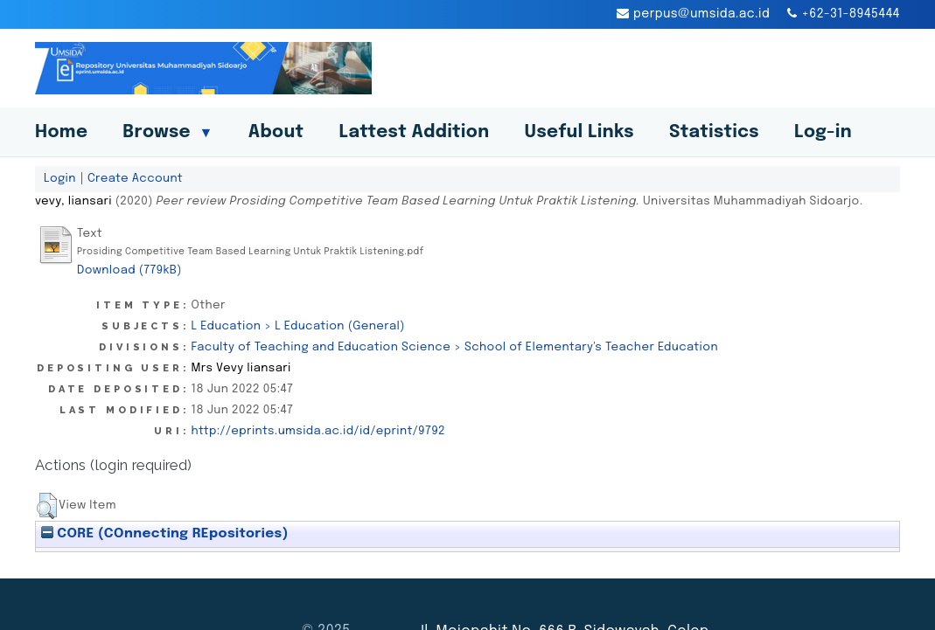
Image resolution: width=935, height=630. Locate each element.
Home (61, 132)
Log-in (823, 132)
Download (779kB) (129, 270)
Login (60, 178)
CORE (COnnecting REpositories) (165, 534)
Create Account (135, 178)
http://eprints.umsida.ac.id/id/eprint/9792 (318, 431)
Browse (167, 132)
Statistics (714, 132)
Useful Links (579, 132)
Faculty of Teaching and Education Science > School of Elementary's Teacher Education (455, 347)
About (276, 132)
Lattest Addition (414, 132)
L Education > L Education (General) (298, 326)
